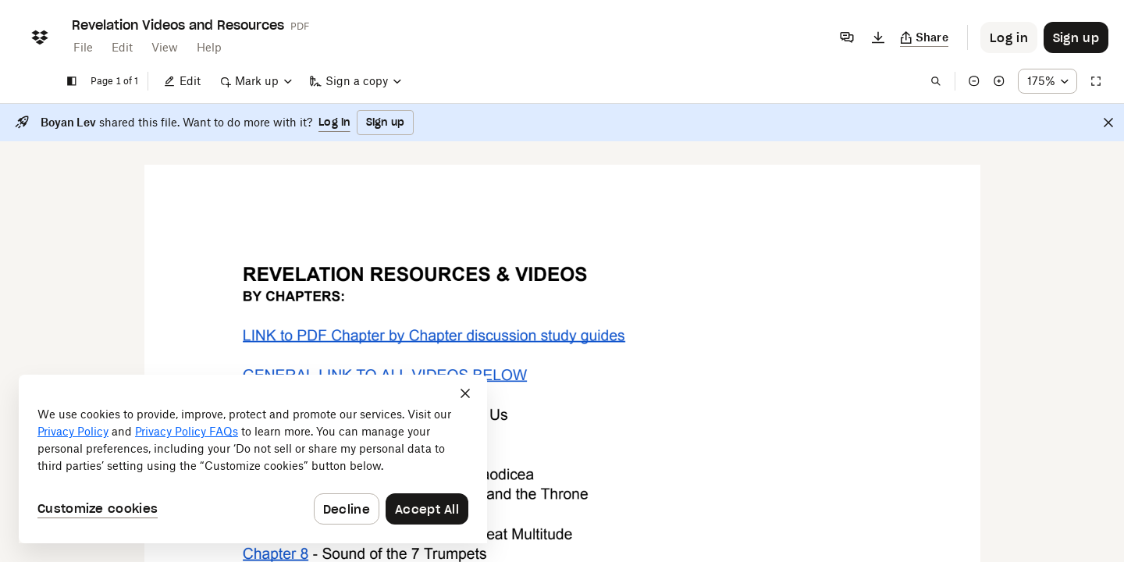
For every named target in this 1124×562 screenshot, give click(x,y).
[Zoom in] (999, 81)
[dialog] (253, 459)
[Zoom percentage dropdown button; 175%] (1047, 81)
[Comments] (847, 37)
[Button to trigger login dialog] (1008, 37)
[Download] (878, 37)
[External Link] (434, 334)
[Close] (1108, 122)
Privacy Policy (72, 431)
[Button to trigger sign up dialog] (1076, 37)
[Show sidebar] (71, 81)
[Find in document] (935, 81)
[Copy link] (924, 37)
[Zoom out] (974, 81)
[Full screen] (1095, 81)
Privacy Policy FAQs (186, 431)
